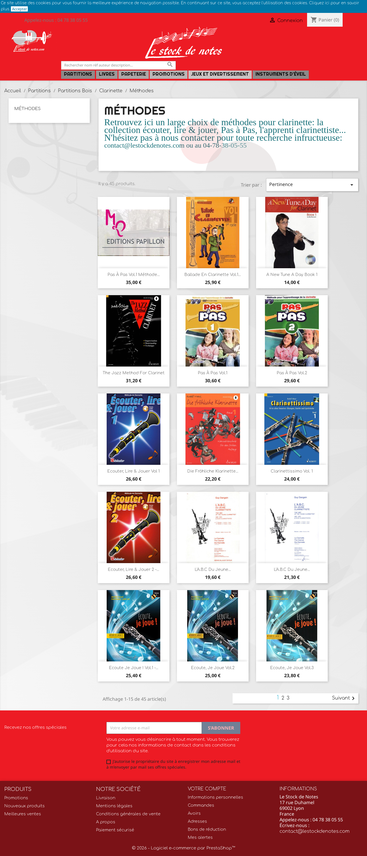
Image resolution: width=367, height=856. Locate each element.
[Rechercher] (118, 65)
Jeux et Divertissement (220, 74)
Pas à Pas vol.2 (292, 373)
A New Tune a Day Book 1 (291, 275)
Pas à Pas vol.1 (212, 373)
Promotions (169, 74)
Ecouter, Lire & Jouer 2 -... (133, 569)
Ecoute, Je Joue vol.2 (213, 668)
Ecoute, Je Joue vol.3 (292, 668)
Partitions (78, 74)
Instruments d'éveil (280, 74)
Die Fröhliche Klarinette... (212, 471)
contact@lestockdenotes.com (315, 831)
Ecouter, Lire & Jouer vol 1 (133, 471)
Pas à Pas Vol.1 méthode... (134, 275)
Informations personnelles (215, 797)
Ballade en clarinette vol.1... (212, 275)
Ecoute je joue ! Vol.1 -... (133, 668)
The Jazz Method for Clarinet (134, 373)
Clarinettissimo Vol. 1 (292, 471)
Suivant (344, 698)
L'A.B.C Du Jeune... (213, 569)
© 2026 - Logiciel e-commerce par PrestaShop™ (183, 848)
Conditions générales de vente (128, 814)
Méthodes (27, 108)
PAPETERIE (133, 74)
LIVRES (107, 74)
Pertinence (312, 184)
